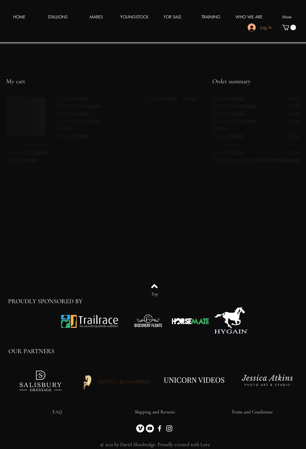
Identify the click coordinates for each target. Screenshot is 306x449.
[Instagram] (169, 428)
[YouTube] (150, 428)
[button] (289, 27)
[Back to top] (154, 286)
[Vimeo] (140, 428)
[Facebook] (159, 428)
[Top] (154, 294)
